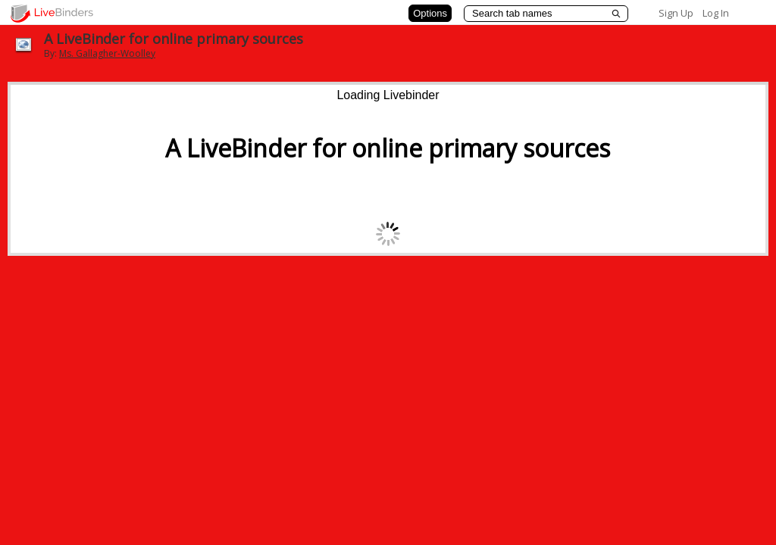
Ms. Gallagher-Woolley (107, 53)
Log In (715, 13)
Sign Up (676, 13)
